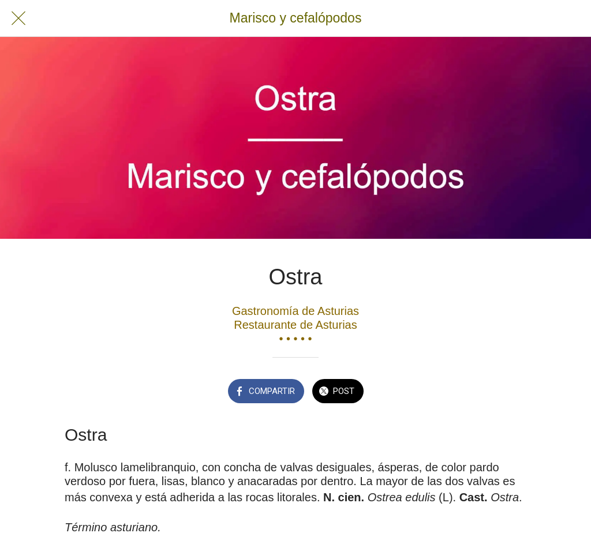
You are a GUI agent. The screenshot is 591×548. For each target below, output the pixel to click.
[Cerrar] (18, 18)
